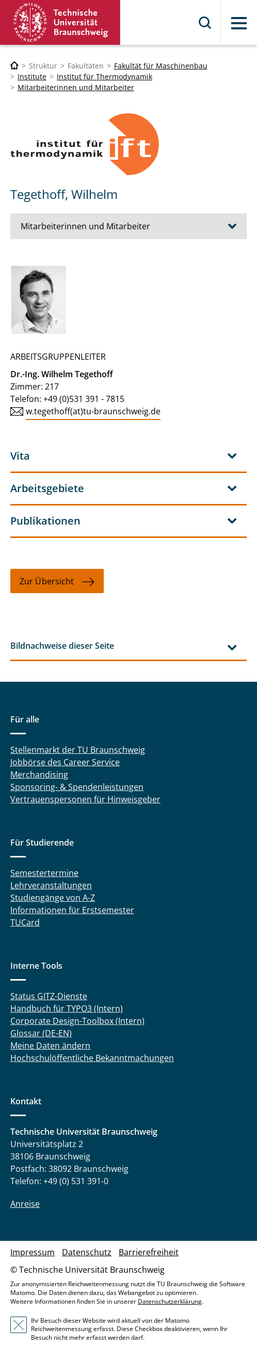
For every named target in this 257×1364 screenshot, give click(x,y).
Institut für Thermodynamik (104, 76)
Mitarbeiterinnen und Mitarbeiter (76, 87)
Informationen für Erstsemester (72, 910)
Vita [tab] (20, 456)
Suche (205, 22)
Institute (32, 76)
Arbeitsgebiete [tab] (47, 488)
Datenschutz (86, 1252)
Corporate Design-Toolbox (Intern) (77, 1020)
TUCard (25, 922)
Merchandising (39, 774)
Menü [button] (239, 23)
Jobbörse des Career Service (65, 762)
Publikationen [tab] (45, 521)
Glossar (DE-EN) (41, 1033)
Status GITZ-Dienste (48, 996)
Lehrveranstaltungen (51, 885)
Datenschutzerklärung (170, 1301)
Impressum (32, 1252)
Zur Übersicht (47, 581)
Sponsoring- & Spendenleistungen (76, 787)
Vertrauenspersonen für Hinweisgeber (85, 799)
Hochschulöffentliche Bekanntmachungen (92, 1058)
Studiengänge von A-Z (52, 897)
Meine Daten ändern (50, 1045)
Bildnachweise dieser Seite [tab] (62, 645)
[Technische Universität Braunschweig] (14, 66)
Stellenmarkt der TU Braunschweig (77, 749)
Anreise (25, 1203)
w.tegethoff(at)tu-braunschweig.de (93, 411)
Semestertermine (44, 873)
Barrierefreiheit (149, 1252)
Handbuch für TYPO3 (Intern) (66, 1008)
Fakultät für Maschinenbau (160, 66)
